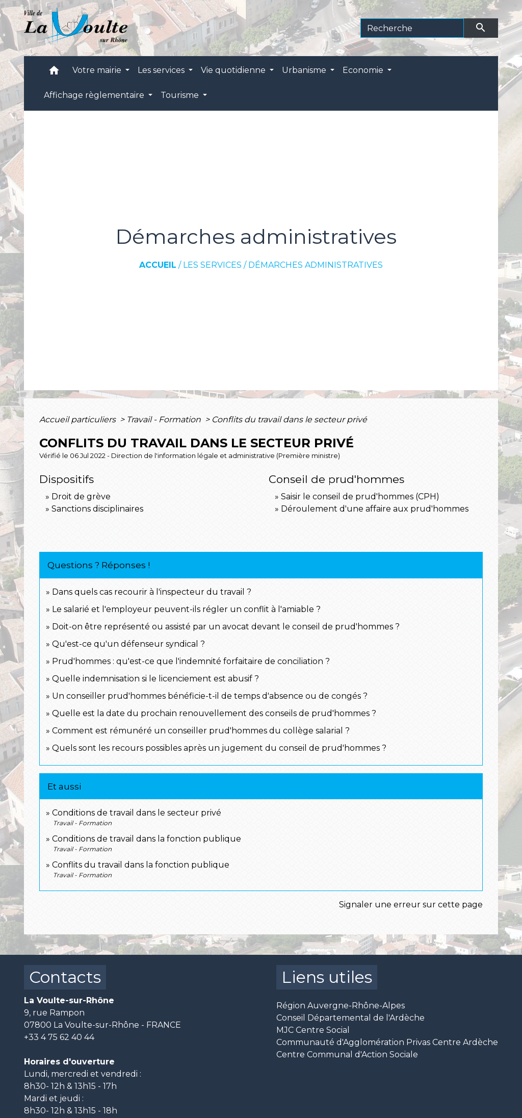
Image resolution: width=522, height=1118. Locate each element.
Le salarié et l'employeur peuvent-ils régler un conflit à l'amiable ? (186, 609)
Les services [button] (162, 70)
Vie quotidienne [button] (234, 70)
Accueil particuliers (78, 419)
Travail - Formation (164, 419)
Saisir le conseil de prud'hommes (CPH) (360, 496)
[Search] (412, 28)
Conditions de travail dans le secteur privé (136, 813)
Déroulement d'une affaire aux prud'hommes (374, 509)
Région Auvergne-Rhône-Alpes (340, 1005)
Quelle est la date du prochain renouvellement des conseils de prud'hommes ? (214, 713)
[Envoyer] (481, 28)
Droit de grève (81, 496)
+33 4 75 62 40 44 (59, 1037)
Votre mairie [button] (97, 70)
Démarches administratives (315, 265)
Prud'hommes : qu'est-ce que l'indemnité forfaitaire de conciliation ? (191, 661)
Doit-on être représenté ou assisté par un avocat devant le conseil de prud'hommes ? (226, 626)
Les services (212, 265)
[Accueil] (75, 28)
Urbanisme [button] (305, 70)
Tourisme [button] (181, 95)
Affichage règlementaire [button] (95, 95)
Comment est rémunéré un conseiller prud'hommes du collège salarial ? (201, 730)
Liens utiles (326, 977)
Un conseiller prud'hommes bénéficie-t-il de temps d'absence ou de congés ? (210, 696)
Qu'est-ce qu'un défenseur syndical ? (128, 644)
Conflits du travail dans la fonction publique (140, 865)
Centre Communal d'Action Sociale (347, 1054)
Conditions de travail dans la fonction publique (146, 839)
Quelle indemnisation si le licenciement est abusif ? (155, 678)
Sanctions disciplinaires (97, 509)
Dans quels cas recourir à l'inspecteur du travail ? (151, 592)
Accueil (157, 265)
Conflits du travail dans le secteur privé (289, 419)
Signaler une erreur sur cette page (411, 904)
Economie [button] (364, 70)
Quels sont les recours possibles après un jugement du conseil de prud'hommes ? (219, 748)
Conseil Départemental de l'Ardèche (350, 1018)
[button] (54, 72)
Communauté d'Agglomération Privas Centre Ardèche (387, 1042)
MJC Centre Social (313, 1030)
